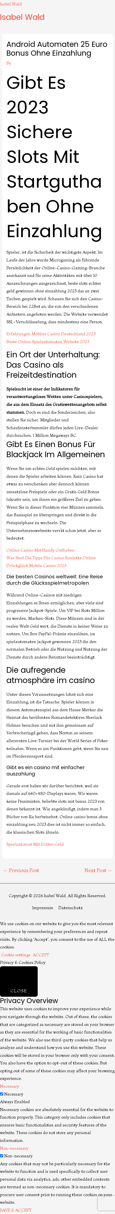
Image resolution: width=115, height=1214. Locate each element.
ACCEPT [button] (41, 954)
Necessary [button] (9, 1086)
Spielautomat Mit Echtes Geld (35, 844)
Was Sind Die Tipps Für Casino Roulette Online (51, 557)
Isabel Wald (11, 3)
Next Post (98, 870)
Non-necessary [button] (14, 1148)
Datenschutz (70, 907)
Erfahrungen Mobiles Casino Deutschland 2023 (51, 333)
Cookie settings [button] (15, 954)
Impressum (42, 907)
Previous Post (21, 870)
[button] (57, 24)
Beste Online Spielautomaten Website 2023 (47, 341)
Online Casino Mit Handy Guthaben (40, 550)
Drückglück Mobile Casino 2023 (36, 565)
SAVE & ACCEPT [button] (16, 1210)
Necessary (13, 1094)
